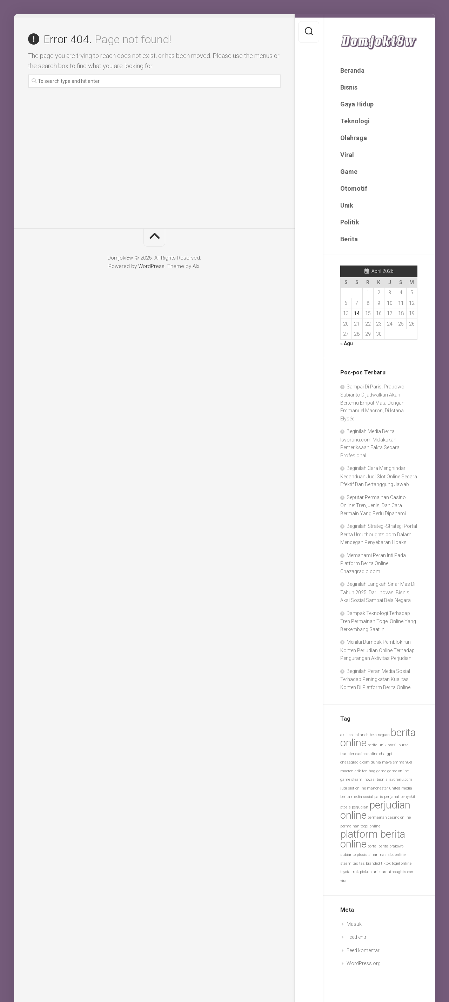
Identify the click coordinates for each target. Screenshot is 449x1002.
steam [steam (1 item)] (345, 863)
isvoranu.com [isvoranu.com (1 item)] (400, 779)
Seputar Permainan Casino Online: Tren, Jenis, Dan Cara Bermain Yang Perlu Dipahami (373, 505)
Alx (196, 266)
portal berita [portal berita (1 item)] (378, 846)
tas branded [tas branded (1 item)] (369, 863)
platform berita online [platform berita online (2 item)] (372, 839)
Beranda (352, 70)
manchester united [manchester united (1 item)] (383, 788)
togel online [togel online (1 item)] (401, 863)
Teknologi (355, 121)
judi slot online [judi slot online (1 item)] (353, 788)
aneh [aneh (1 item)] (364, 735)
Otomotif (353, 188)
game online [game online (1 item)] (398, 771)
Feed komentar (363, 950)
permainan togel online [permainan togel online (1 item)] (360, 826)
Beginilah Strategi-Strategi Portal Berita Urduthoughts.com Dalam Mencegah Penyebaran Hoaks (378, 534)
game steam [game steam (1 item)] (351, 779)
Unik (346, 205)
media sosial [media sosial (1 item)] (362, 796)
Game (348, 171)
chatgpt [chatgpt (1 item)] (386, 754)
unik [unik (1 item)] (377, 872)
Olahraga (353, 138)
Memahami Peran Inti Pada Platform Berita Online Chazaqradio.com (373, 563)
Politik (349, 222)
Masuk (354, 924)
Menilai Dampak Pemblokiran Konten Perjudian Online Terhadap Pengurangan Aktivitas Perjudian (377, 650)
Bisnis (348, 87)
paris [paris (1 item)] (378, 796)
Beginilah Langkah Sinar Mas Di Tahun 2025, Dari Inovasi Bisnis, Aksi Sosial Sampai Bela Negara (377, 592)
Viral (347, 154)
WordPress (151, 266)
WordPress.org (364, 963)
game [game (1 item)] (381, 771)
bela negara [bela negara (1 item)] (380, 735)
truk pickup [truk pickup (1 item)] (361, 872)
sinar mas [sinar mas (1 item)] (377, 854)
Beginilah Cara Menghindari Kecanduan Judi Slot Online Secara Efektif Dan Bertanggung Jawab (378, 476)
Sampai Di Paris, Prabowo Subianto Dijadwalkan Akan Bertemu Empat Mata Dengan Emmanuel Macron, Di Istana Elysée (372, 402)
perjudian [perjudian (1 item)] (360, 807)
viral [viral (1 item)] (344, 880)
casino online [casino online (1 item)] (366, 754)
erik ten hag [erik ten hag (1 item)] (365, 771)
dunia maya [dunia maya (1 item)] (381, 762)
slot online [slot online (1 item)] (397, 854)
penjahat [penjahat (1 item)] (392, 796)
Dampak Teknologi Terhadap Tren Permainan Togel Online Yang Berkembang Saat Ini (378, 621)
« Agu (346, 343)
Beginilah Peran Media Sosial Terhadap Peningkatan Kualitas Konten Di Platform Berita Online (375, 679)
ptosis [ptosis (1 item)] (362, 854)
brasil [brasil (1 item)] (392, 745)
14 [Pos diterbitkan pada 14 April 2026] (357, 313)
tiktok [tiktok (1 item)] (386, 863)
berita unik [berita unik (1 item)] (377, 745)
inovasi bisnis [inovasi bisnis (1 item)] (375, 779)
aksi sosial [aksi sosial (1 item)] (349, 735)
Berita (349, 239)
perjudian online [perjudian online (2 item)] (375, 810)
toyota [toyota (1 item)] (345, 872)
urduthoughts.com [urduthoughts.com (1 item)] (398, 872)
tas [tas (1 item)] (355, 863)
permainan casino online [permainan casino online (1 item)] (389, 817)
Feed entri (357, 937)
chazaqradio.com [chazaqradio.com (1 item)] (355, 762)
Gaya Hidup (357, 104)
